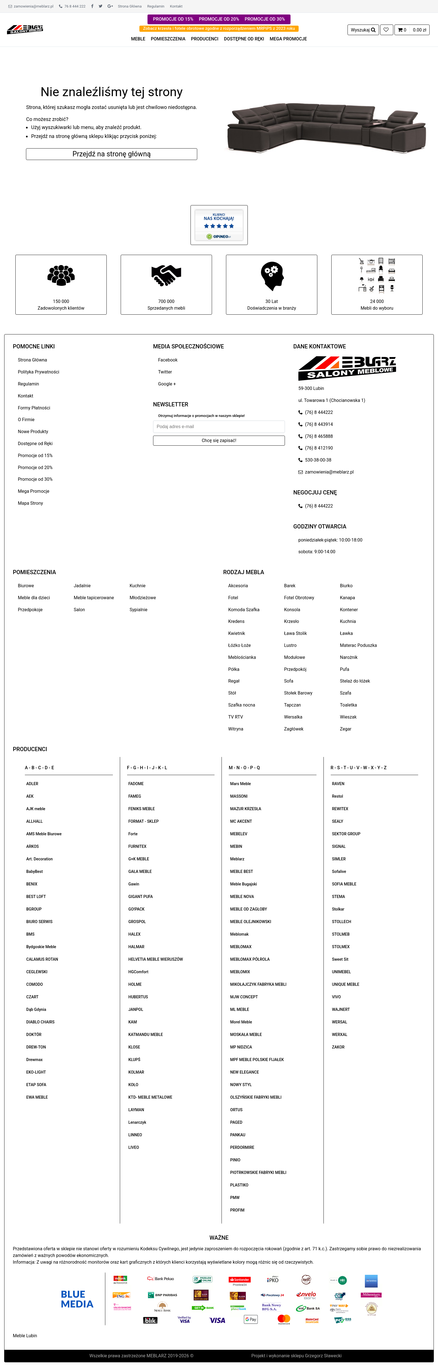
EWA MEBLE (37, 1097)
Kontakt (176, 6)
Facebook (167, 360)
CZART (32, 997)
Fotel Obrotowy (299, 597)
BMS (30, 934)
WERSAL (339, 1022)
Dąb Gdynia (36, 1009)
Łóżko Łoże (239, 645)
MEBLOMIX (240, 972)
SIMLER (339, 859)
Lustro (290, 645)
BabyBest (34, 871)
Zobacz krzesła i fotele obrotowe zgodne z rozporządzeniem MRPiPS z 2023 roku (219, 28)
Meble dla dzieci (34, 597)
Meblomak (239, 934)
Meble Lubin (25, 1335)
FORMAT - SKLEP (143, 821)
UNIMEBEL (341, 972)
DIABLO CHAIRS (40, 1022)
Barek (290, 585)
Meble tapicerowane (94, 597)
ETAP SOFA (36, 1084)
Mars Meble (240, 783)
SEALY (337, 821)
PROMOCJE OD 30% (265, 19)
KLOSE (134, 1047)
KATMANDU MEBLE (145, 1034)
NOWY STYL (241, 1084)
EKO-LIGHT (36, 1072)
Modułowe (294, 657)
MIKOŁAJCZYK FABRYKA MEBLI (258, 984)
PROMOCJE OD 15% (173, 19)
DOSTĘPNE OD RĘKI (244, 39)
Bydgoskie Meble (41, 947)
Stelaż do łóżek (355, 681)
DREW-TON (36, 1047)
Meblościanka (242, 657)
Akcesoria (238, 585)
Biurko (346, 585)
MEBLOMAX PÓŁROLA (250, 959)
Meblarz (237, 859)
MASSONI (238, 796)
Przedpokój (295, 669)
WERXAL (339, 1034)
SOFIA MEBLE (344, 884)
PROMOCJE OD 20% (219, 19)
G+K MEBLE (138, 859)
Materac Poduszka (358, 645)
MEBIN (236, 846)
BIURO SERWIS (39, 921)
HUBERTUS (138, 997)
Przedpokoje (30, 609)
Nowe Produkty (33, 431)
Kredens (236, 621)
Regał (233, 681)
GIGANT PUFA (140, 896)
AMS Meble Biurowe (43, 834)
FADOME (136, 783)
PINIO (235, 1160)
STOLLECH (341, 921)
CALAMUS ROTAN (42, 959)
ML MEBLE (239, 1009)
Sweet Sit (340, 959)
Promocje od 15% (35, 455)
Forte (133, 834)
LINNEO (135, 1135)
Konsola (292, 609)
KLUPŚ (134, 1059)
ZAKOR (338, 1047)
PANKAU (237, 1135)
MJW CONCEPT (244, 997)
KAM (132, 1022)
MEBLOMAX (240, 947)
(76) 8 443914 (315, 424)
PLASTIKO (239, 1185)
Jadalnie (82, 585)
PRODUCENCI (204, 39)
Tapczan (292, 705)
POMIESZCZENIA (168, 39)
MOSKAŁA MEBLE (246, 1034)
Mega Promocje (33, 491)
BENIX (31, 884)
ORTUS (236, 1110)
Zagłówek (293, 729)
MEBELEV (238, 834)
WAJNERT (341, 1009)
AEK (30, 796)
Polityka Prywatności (38, 372)
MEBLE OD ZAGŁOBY (248, 909)
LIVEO (133, 1147)
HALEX (134, 934)
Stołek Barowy (298, 693)
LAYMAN (136, 1110)
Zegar (345, 729)
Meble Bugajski (243, 884)
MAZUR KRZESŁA (245, 809)
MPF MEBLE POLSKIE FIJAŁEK (257, 1059)
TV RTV (235, 717)
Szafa (345, 693)
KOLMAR (136, 1072)
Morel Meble (241, 1022)
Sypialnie (138, 609)
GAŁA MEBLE (140, 871)
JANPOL (135, 1009)
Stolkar (338, 909)
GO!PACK (136, 909)
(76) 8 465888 (315, 436)
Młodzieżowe (143, 597)
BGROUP (34, 909)
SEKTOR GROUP (346, 834)
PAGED (236, 1122)
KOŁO (133, 1084)
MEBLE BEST (241, 871)
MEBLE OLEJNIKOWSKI (250, 921)
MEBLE (138, 39)
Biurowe (26, 585)
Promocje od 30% (35, 479)
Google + (167, 384)
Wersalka (293, 717)
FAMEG (134, 796)
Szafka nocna (241, 705)
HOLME (135, 984)
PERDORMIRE (242, 1147)
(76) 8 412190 (315, 448)
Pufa (344, 669)
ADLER (32, 783)
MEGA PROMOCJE (288, 39)
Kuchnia (348, 621)
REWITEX (340, 809)
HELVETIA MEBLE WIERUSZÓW (155, 959)
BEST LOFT (36, 896)
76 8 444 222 (72, 6)
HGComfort (138, 972)
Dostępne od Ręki (35, 443)
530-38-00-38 (314, 460)
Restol (337, 796)
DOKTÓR (33, 1034)
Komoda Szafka (244, 609)
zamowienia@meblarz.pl (30, 6)
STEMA (338, 896)
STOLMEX (341, 947)
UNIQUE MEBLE (346, 984)
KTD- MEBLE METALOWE (150, 1097)
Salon (79, 609)
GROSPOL (137, 921)
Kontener (349, 609)
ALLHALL (34, 821)
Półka (233, 669)
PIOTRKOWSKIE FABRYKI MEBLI (258, 1172)
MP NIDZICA (241, 1047)
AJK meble (35, 809)
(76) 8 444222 (315, 412)
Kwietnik (236, 633)
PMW (235, 1197)
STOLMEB (341, 934)
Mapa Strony (30, 503)
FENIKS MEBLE (141, 809)
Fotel (233, 597)
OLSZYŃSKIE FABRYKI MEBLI (256, 1097)
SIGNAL (339, 846)
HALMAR (136, 947)
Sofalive (339, 871)
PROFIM (237, 1210)
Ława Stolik (295, 633)
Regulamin (155, 6)
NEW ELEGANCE (244, 1072)
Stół (232, 693)
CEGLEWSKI (36, 972)
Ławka (346, 633)
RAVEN (338, 783)
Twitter (165, 372)
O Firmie (26, 419)
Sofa (288, 681)
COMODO (34, 984)
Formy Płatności (34, 408)
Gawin (133, 884)
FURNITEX (137, 846)
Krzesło (291, 621)
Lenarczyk (137, 1122)
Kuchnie (138, 585)
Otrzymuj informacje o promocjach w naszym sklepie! (201, 416)
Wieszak (348, 717)
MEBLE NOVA (242, 896)
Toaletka (348, 705)
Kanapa (347, 597)
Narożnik (349, 657)
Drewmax (34, 1059)
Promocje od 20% (35, 467)
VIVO (336, 997)
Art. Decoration (39, 859)
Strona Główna (130, 6)
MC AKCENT (241, 821)
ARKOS (32, 846)
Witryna (235, 729)
